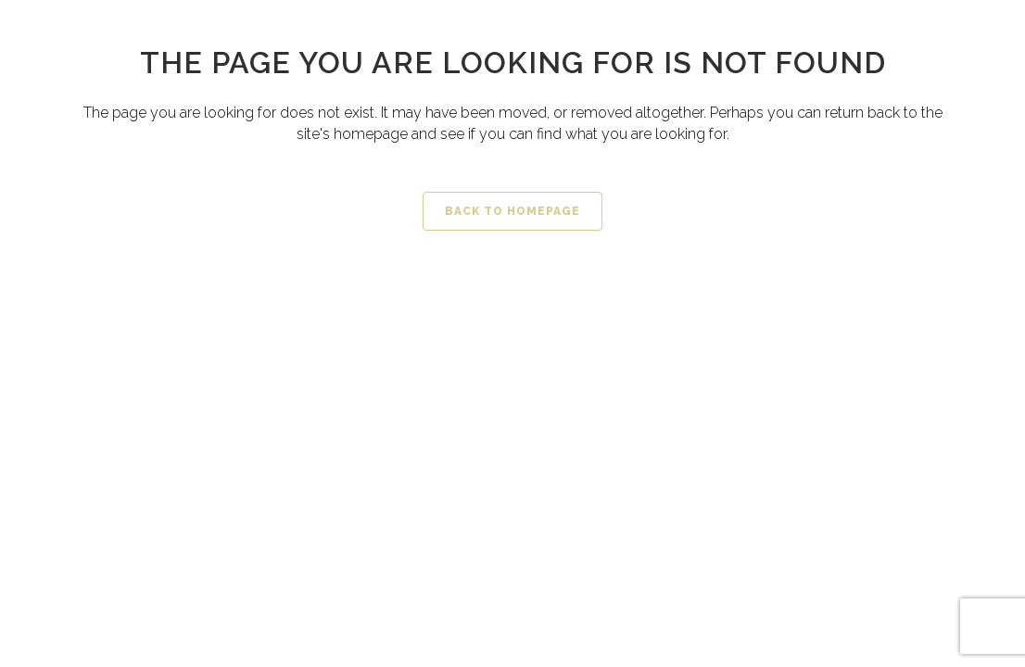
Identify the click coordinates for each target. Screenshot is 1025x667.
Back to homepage (512, 211)
